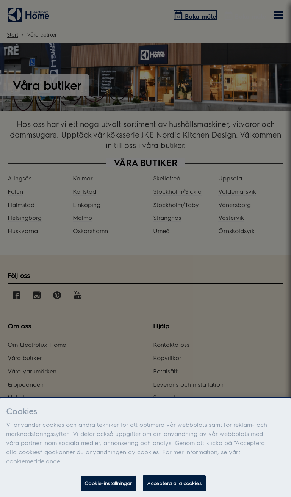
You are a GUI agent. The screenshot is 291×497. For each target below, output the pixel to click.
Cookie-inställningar (108, 484)
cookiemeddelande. (34, 462)
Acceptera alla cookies (174, 484)
